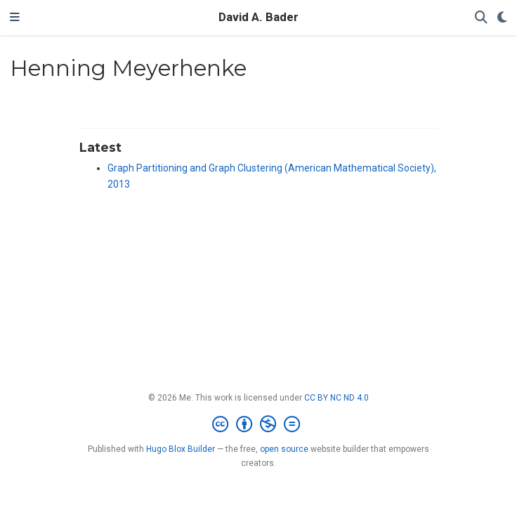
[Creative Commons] (259, 424)
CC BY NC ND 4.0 (336, 398)
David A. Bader (258, 17)
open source (284, 449)
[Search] (481, 18)
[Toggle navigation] (15, 17)
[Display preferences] (502, 18)
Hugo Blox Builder (180, 449)
